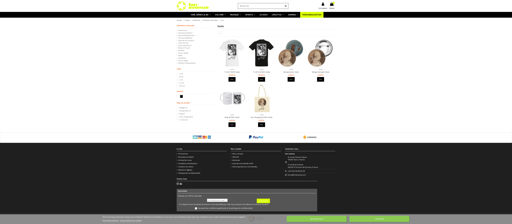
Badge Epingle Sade (320, 72)
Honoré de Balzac (185, 38)
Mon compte (237, 154)
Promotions (183, 154)
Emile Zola (182, 30)
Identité (235, 157)
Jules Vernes (183, 43)
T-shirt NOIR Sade (232, 72)
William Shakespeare (187, 63)
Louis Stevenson (185, 45)
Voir (232, 79)
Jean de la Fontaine (186, 40)
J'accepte (379, 219)
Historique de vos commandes (244, 167)
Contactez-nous (185, 160)
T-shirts (183, 120)
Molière (181, 50)
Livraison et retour (185, 167)
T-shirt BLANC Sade (261, 72)
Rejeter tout (316, 219)
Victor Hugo (183, 60)
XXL (182, 86)
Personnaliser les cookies (130, 220)
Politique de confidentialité (189, 173)
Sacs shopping (186, 117)
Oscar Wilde (183, 53)
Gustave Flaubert (185, 33)
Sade (180, 55)
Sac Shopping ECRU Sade (261, 117)
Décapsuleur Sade (291, 72)
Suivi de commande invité (242, 163)
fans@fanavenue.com (297, 175)
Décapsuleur (185, 111)
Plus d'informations (110, 220)
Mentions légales (185, 170)
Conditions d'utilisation (187, 163)
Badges (183, 108)
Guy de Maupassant (186, 35)
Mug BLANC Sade (232, 117)
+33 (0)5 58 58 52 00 (296, 171)
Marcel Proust (184, 48)
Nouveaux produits (186, 157)
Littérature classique (185, 25)
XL (181, 83)
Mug (182, 114)
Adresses (236, 160)
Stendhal (182, 58)
